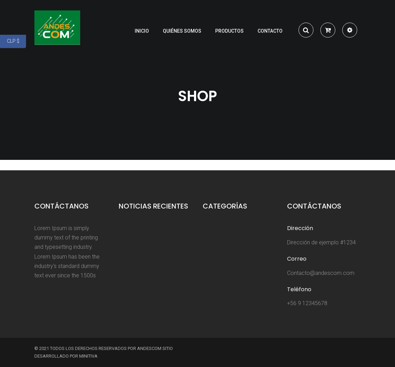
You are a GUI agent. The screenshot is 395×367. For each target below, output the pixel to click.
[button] (327, 31)
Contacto (270, 31)
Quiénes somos (182, 31)
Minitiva (88, 356)
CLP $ (16, 41)
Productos (229, 31)
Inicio (142, 31)
